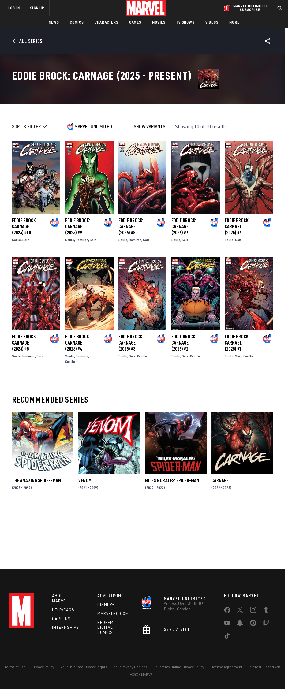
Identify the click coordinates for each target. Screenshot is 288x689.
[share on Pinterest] (253, 624)
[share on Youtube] (227, 624)
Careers (61, 618)
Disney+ (106, 604)
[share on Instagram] (253, 611)
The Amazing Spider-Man (36, 536)
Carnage (220, 536)
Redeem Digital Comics (105, 627)
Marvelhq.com (113, 613)
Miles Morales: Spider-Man (172, 536)
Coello (70, 417)
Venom (85, 536)
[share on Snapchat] (240, 624)
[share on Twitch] (266, 624)
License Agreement (226, 667)
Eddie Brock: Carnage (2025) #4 (77, 398)
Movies (158, 22)
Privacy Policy (43, 667)
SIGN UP (37, 8)
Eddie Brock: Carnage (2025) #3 (130, 398)
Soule (16, 295)
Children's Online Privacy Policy (178, 667)
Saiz (25, 295)
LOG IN (14, 8)
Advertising (110, 595)
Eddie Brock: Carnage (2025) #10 (24, 282)
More (234, 22)
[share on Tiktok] (227, 637)
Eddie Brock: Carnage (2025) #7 (183, 282)
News (54, 22)
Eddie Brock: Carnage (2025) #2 (183, 398)
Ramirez (82, 295)
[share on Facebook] (227, 611)
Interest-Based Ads (265, 667)
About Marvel (60, 598)
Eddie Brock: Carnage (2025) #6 (237, 282)
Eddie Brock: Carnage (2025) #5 (24, 398)
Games (135, 22)
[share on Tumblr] (266, 611)
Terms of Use (15, 667)
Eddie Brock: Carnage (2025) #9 (77, 282)
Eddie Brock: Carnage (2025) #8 (130, 282)
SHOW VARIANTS (149, 182)
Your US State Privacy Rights (83, 667)
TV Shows (185, 22)
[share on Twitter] (240, 611)
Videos (211, 22)
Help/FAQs (63, 609)
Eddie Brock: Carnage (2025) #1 (237, 398)
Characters (106, 22)
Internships (65, 627)
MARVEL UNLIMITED (93, 182)
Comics (77, 22)
